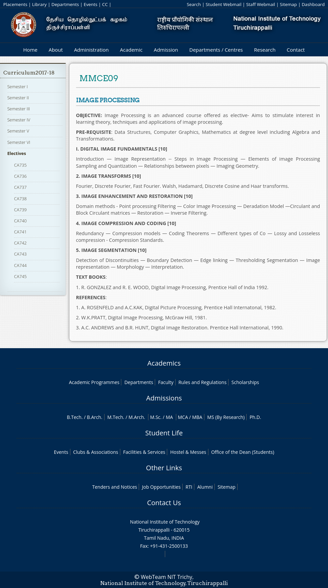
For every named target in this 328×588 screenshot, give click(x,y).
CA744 (20, 265)
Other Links (164, 467)
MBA (197, 417)
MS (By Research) (226, 417)
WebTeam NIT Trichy (166, 577)
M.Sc (155, 417)
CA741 (20, 232)
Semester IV (18, 120)
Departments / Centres (216, 49)
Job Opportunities (161, 487)
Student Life (164, 432)
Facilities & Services (144, 452)
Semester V (18, 131)
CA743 (20, 254)
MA (169, 417)
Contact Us (164, 502)
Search (194, 4)
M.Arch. (136, 417)
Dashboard (313, 4)
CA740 (20, 221)
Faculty (166, 382)
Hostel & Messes (188, 452)
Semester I (17, 87)
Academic (131, 49)
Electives (16, 153)
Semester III (18, 109)
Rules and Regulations (202, 382)
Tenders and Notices (114, 487)
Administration (91, 49)
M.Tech (115, 417)
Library (39, 4)
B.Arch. (94, 417)
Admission (166, 49)
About (56, 49)
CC (105, 4)
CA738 (20, 199)
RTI (189, 487)
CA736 (20, 176)
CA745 (20, 276)
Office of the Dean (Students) (242, 452)
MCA (183, 417)
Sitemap (288, 4)
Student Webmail (224, 4)
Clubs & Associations (95, 452)
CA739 (20, 210)
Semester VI (18, 142)
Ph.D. (255, 417)
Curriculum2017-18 (29, 72)
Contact (296, 49)
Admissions (164, 398)
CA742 (20, 243)
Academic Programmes (94, 382)
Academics (164, 363)
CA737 (20, 187)
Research (264, 49)
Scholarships (245, 382)
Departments (65, 4)
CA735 (20, 165)
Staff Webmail (260, 4)
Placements (15, 4)
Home (30, 49)
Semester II (18, 98)
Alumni (205, 487)
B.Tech (74, 417)
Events (90, 4)
